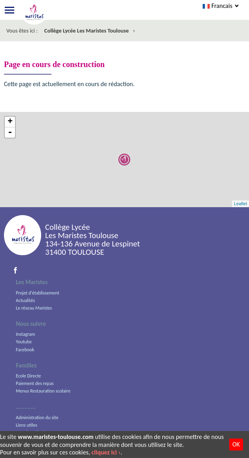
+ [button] (10, 122)
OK (236, 444)
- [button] (10, 132)
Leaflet (240, 203)
